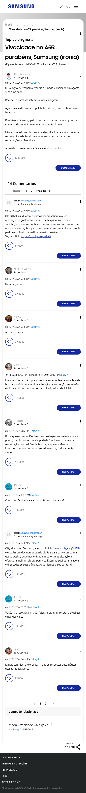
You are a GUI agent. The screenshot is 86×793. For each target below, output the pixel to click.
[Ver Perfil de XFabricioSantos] (22, 268)
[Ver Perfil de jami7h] (17, 649)
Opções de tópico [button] (75, 33)
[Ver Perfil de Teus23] (17, 485)
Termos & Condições (15, 763)
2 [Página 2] (31, 190)
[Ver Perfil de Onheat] (17, 364)
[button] (75, 75)
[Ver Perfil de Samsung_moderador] (30, 200)
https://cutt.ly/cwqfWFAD (36, 236)
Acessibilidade (11, 757)
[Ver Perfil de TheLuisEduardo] (22, 74)
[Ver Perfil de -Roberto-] (19, 420)
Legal (5, 776)
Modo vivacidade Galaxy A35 (29, 725)
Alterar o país (11, 782)
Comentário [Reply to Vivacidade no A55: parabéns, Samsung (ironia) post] (68, 168)
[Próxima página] (43, 190)
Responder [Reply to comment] (68, 255)
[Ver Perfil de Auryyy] (17, 316)
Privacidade (9, 769)
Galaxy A (35, 82)
